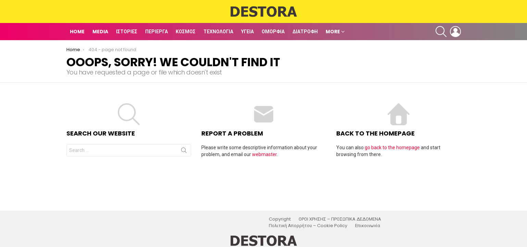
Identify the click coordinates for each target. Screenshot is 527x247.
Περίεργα (156, 31)
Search (184, 151)
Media (100, 31)
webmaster (264, 154)
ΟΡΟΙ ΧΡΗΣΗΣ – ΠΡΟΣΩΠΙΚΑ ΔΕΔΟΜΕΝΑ (340, 219)
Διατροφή (305, 31)
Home (77, 31)
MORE (333, 31)
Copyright (280, 219)
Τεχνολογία (218, 31)
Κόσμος (186, 31)
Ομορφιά (273, 31)
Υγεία (247, 31)
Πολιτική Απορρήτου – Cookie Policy (308, 225)
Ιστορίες (126, 31)
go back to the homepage (392, 147)
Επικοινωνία (367, 225)
